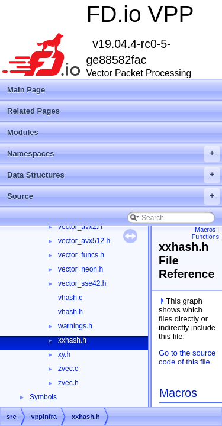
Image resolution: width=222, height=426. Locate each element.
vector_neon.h (80, 269)
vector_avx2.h (80, 226)
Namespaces (113, 154)
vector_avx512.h (84, 241)
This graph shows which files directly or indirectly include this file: (187, 318)
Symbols (43, 397)
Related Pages (33, 110)
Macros (205, 229)
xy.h (64, 354)
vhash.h (70, 312)
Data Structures (113, 175)
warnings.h (75, 326)
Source (113, 196)
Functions (205, 236)
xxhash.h (72, 340)
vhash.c (70, 297)
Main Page (26, 89)
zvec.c (68, 368)
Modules (22, 132)
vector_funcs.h (81, 255)
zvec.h (68, 383)
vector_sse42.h (82, 283)
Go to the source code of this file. (187, 357)
